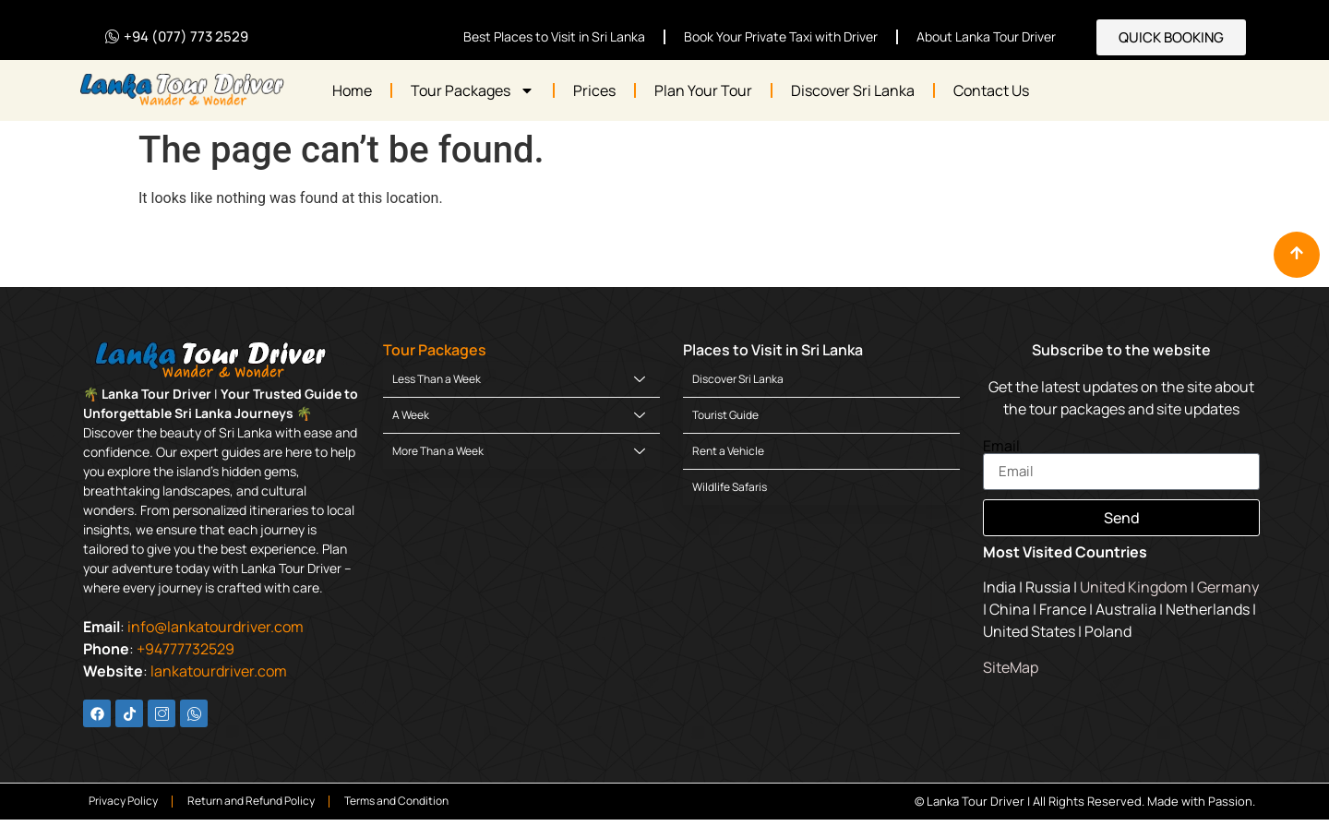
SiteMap (1010, 667)
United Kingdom (1134, 587)
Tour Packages (472, 90)
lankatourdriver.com (218, 671)
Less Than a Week (518, 379)
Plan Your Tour (703, 90)
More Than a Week (518, 451)
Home (352, 90)
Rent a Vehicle (728, 451)
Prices (594, 90)
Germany (1228, 587)
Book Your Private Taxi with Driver (781, 36)
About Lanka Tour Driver (986, 36)
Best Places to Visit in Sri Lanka (554, 36)
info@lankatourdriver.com (215, 627)
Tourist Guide (725, 415)
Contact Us (991, 90)
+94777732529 (185, 649)
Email (1001, 445)
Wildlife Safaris (729, 487)
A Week (518, 415)
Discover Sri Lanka (853, 90)
